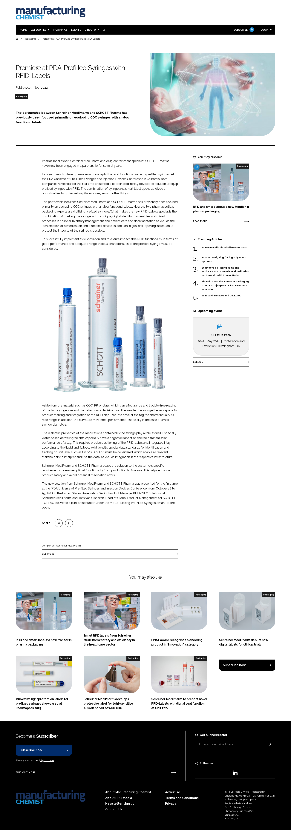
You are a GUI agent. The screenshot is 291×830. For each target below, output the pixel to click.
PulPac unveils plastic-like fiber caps (224, 248)
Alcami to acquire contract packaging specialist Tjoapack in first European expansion (225, 285)
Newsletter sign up (119, 803)
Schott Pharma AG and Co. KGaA (221, 295)
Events (76, 29)
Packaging (21, 96)
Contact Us (113, 809)
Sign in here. (47, 760)
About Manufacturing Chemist (128, 792)
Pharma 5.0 (60, 29)
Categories (38, 29)
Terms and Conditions (182, 798)
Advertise (172, 792)
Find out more (26, 772)
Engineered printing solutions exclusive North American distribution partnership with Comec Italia (225, 271)
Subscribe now (234, 665)
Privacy (170, 803)
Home (23, 29)
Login (265, 29)
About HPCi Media (118, 798)
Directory (92, 29)
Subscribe (243, 30)
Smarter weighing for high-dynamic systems (223, 259)
